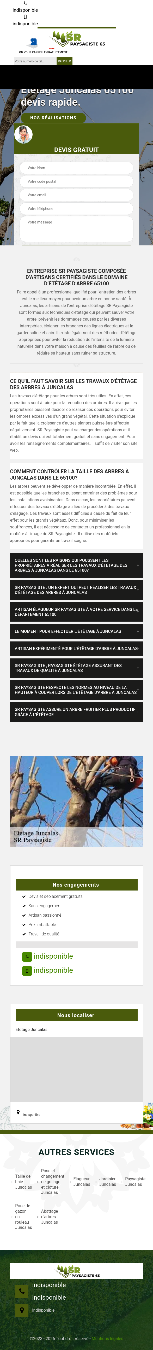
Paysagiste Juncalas (132, 1181)
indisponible (25, 7)
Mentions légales (107, 1338)
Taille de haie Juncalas (21, 1182)
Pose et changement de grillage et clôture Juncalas (50, 1181)
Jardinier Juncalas (105, 1181)
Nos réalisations (53, 117)
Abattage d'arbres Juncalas (47, 1217)
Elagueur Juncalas (79, 1181)
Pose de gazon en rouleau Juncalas (21, 1216)
